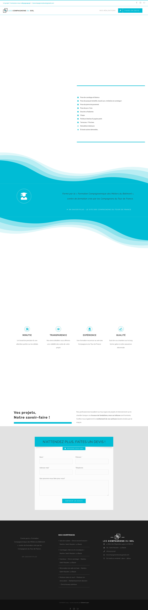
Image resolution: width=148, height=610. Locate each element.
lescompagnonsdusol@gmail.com (43, 3)
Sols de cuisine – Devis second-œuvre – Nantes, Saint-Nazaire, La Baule (74, 542)
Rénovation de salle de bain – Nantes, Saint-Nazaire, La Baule (73, 570)
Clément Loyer (85, 602)
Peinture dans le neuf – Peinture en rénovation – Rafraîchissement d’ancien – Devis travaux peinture (73, 580)
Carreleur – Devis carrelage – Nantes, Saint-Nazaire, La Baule (73, 560)
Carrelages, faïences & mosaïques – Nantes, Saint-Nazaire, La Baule (72, 551)
